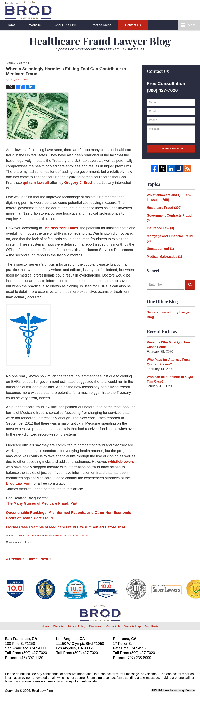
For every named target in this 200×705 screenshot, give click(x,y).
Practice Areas (100, 25)
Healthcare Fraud (28, 535)
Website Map (132, 626)
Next (46, 559)
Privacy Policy (76, 626)
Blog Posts (151, 626)
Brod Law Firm (18, 483)
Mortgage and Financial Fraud (170, 238)
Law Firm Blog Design (173, 690)
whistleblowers (121, 462)
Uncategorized (160, 248)
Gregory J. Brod (78, 182)
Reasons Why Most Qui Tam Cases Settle (168, 345)
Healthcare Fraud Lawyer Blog (28, 10)
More (192, 25)
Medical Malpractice (164, 256)
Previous (15, 559)
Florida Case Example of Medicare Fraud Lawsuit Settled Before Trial (65, 527)
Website (35, 25)
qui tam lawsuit (36, 182)
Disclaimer (95, 626)
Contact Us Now (171, 148)
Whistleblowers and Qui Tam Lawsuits (67, 535)
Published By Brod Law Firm (172, 10)
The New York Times (60, 228)
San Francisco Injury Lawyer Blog (169, 315)
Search (190, 285)
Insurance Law (160, 228)
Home (11, 25)
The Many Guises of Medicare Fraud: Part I (43, 503)
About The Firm (65, 25)
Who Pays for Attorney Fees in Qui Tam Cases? (170, 362)
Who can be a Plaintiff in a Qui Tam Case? (170, 379)
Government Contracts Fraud (169, 218)
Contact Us (133, 25)
